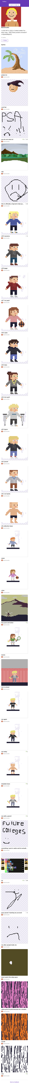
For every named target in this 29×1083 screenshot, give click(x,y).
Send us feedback (14, 1082)
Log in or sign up (14, 5)
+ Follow (4, 40)
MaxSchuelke (5, 77)
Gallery (4, 1)
